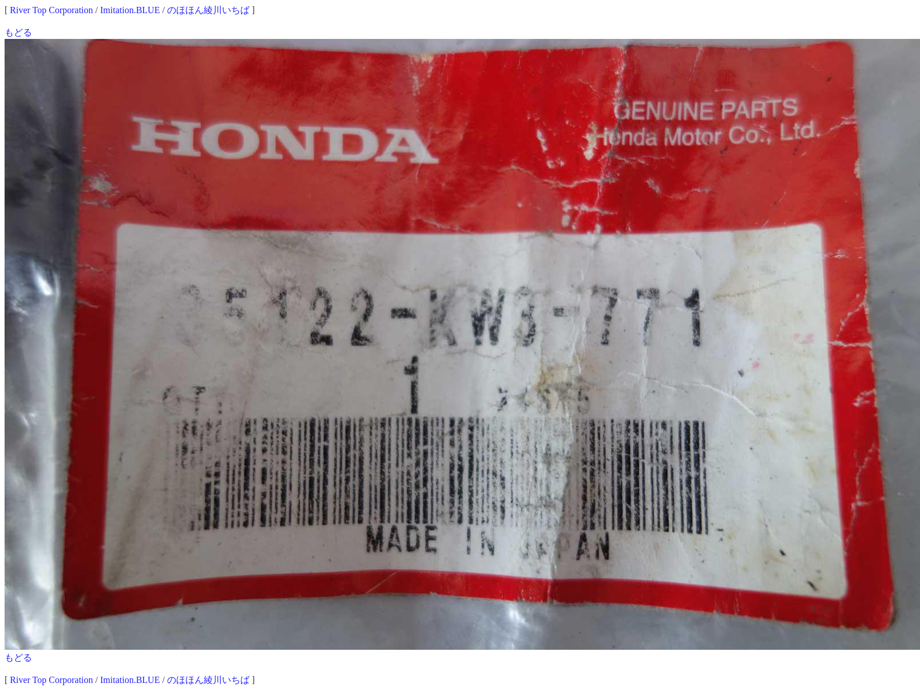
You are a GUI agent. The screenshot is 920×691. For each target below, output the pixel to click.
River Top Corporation (51, 10)
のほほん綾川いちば (208, 10)
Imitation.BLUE (130, 10)
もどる (18, 32)
